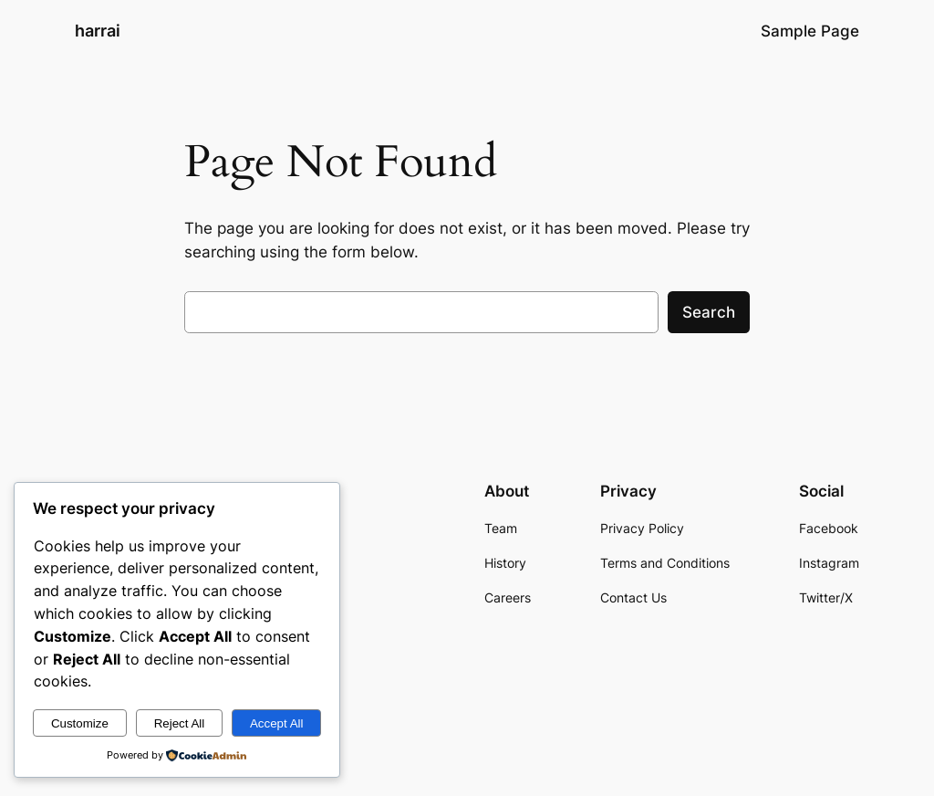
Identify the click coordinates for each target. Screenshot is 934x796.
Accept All (277, 723)
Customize (80, 723)
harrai (97, 30)
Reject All (179, 723)
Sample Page (810, 31)
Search (708, 312)
